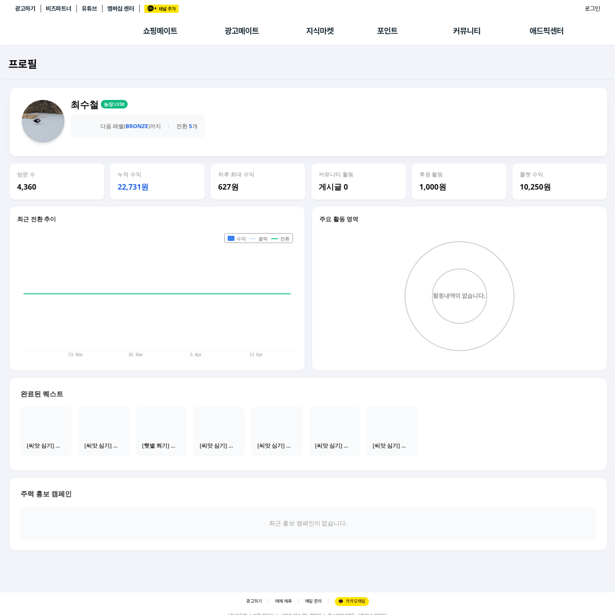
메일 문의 (313, 601)
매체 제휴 (283, 601)
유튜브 (89, 8)
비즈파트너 (58, 8)
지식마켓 (320, 31)
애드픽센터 (547, 31)
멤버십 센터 (120, 8)
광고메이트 (242, 31)
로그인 (592, 9)
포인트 (387, 31)
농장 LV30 (114, 104)
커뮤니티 (466, 31)
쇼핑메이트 (160, 31)
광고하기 (25, 8)
